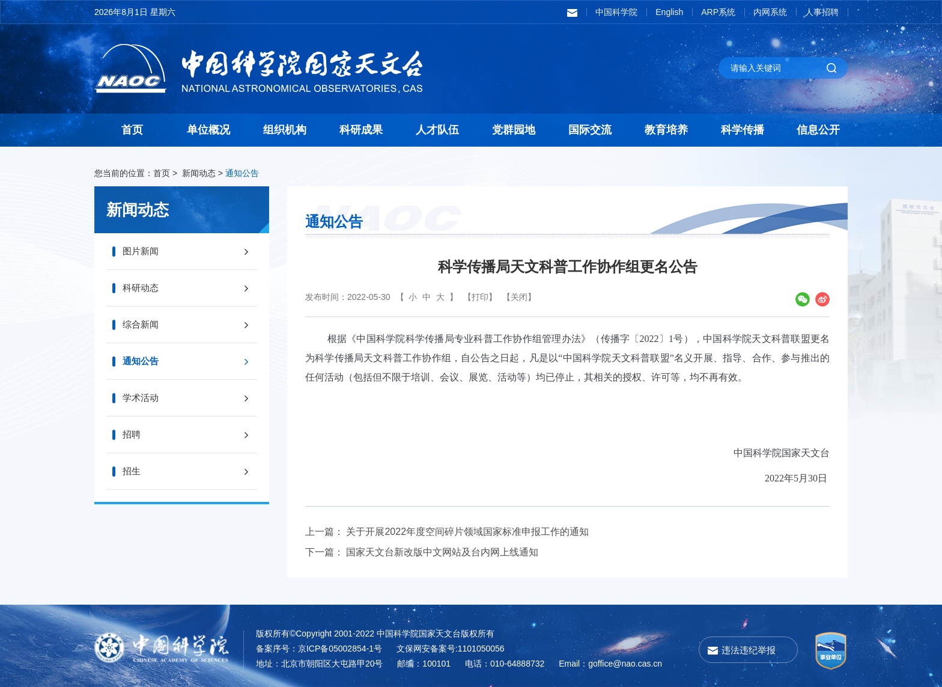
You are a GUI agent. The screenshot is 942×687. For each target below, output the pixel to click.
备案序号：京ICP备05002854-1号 (319, 648)
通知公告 (242, 173)
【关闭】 (519, 297)
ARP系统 (718, 12)
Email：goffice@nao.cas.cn (610, 663)
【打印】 (480, 297)
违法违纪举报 (749, 650)
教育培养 (666, 130)
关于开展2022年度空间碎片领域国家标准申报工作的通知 (467, 532)
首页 (132, 130)
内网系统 (770, 12)
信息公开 (818, 130)
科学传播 (742, 130)
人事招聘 (822, 12)
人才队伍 (437, 130)
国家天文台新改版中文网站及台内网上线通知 (442, 552)
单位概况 (208, 130)
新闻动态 (199, 173)
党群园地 (513, 130)
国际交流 (590, 130)
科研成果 (361, 130)
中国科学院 (616, 12)
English (669, 12)
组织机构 (284, 130)
